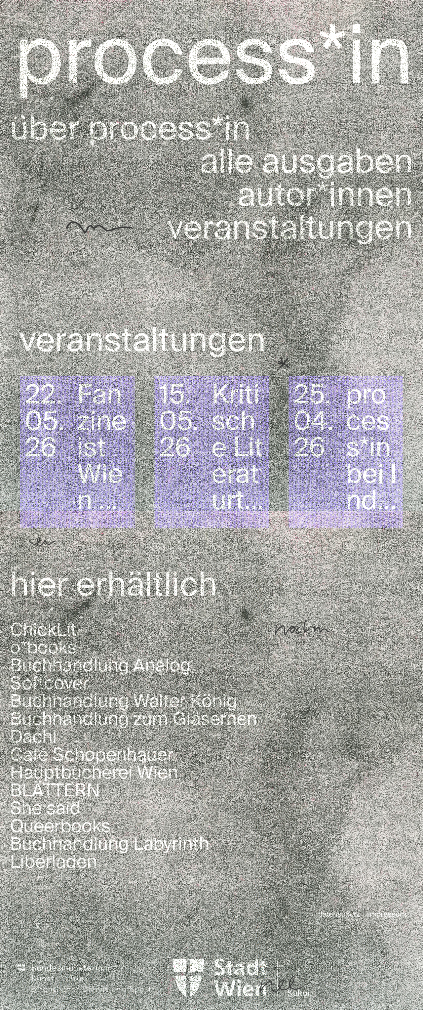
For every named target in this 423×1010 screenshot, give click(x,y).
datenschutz (339, 914)
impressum (387, 914)
